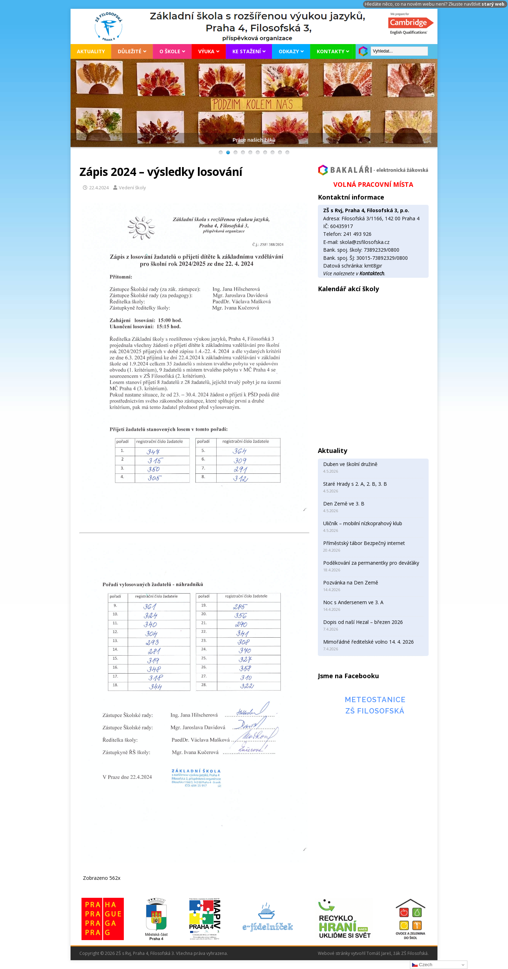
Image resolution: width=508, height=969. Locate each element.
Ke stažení (246, 51)
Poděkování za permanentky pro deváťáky (371, 562)
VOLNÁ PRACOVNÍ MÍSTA (373, 184)
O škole (169, 51)
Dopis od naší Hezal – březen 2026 (363, 622)
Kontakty (330, 51)
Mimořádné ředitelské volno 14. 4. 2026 (368, 641)
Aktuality (91, 51)
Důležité (129, 51)
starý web (493, 4)
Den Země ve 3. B (343, 503)
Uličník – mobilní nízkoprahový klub (362, 523)
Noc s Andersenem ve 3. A (353, 602)
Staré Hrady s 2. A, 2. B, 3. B (355, 483)
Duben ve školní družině (350, 464)
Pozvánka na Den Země (350, 582)
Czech (422, 965)
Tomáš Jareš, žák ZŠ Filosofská (397, 953)
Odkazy (289, 51)
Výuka (206, 51)
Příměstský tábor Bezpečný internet (364, 543)
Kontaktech (371, 273)
